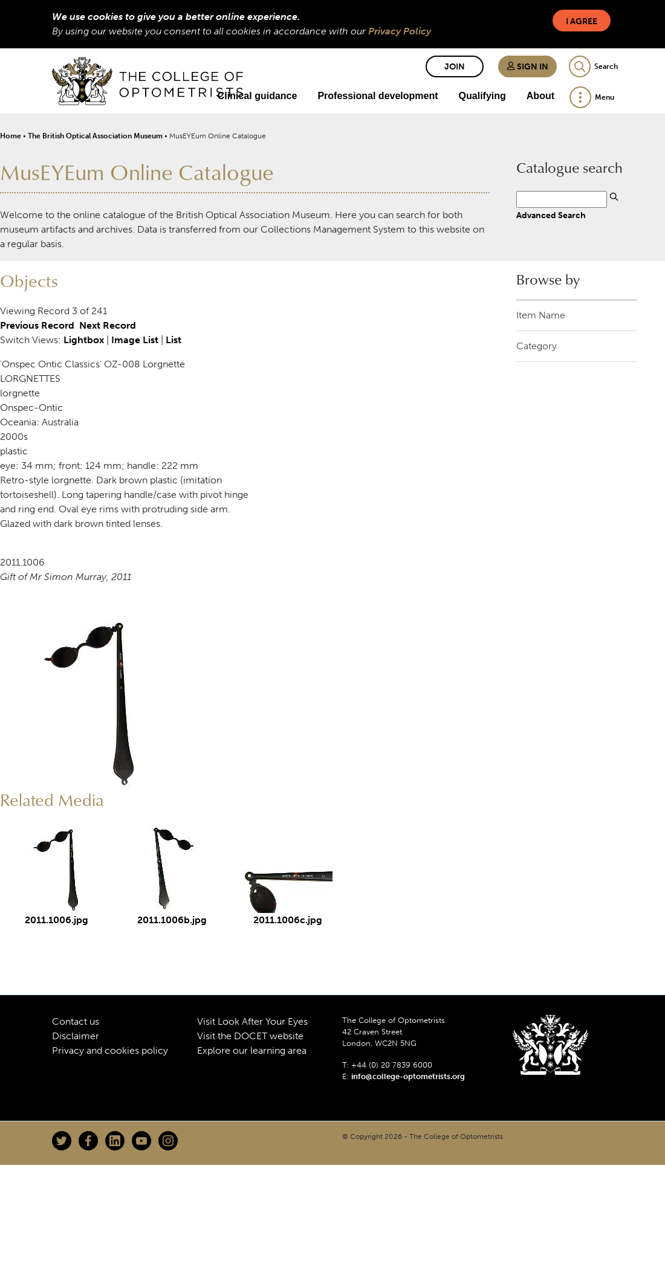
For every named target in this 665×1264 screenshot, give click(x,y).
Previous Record (37, 325)
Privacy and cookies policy (110, 1050)
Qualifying (482, 96)
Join (454, 67)
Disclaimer (75, 1036)
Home (10, 136)
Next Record (107, 325)
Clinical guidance (257, 96)
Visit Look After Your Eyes (252, 1021)
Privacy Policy (399, 31)
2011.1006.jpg (56, 920)
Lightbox (83, 340)
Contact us (75, 1021)
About (540, 96)
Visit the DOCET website (250, 1036)
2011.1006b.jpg (172, 920)
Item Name (540, 315)
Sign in (527, 67)
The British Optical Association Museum (95, 136)
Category (536, 346)
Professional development (377, 96)
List (173, 340)
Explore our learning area (252, 1050)
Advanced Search (551, 215)
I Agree (581, 21)
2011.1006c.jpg (287, 920)
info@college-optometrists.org (408, 1076)
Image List (134, 340)
